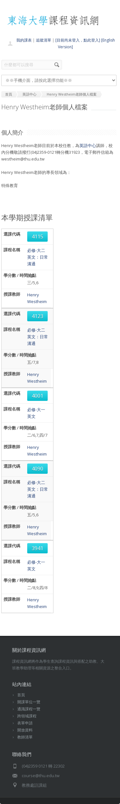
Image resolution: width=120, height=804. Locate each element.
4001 (37, 395)
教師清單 (25, 737)
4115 (37, 236)
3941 (37, 548)
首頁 (21, 695)
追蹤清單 (43, 40)
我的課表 (24, 40)
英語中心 (87, 145)
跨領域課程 (26, 716)
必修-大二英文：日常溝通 (37, 257)
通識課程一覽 (28, 709)
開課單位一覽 (28, 702)
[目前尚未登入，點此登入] (77, 40)
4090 (37, 468)
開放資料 (25, 730)
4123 (37, 316)
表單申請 (25, 723)
